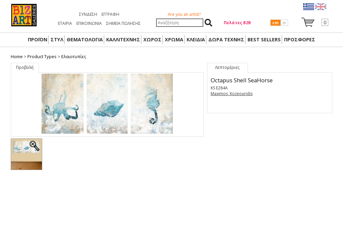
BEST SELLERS (264, 39)
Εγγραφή (110, 14)
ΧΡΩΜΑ (174, 39)
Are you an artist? (184, 14)
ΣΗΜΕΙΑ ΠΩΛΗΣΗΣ (123, 23)
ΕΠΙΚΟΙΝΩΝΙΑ (89, 23)
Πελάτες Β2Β (237, 23)
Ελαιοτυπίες (73, 56)
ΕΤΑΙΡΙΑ (65, 23)
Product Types (42, 56)
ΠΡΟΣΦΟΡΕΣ (299, 39)
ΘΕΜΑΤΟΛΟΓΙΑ (85, 39)
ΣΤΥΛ (57, 39)
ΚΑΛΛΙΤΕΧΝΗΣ (123, 39)
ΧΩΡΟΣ (152, 39)
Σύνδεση (88, 14)
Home (17, 56)
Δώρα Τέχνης (226, 39)
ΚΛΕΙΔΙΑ (196, 39)
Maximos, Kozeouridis (232, 93)
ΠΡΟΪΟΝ (37, 39)
